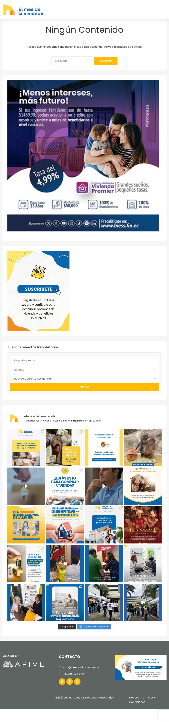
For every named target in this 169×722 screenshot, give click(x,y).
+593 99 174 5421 (74, 674)
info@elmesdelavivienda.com (82, 667)
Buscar (84, 387)
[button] (84, 360)
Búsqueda (106, 60)
